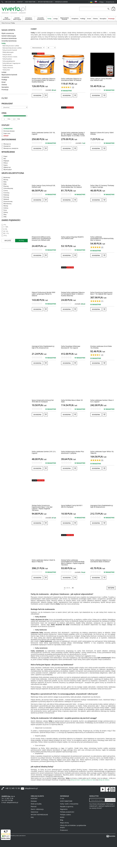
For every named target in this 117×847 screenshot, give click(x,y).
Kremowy (5, 197)
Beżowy (5, 179)
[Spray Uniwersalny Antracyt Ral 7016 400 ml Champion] (43, 401)
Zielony (5, 212)
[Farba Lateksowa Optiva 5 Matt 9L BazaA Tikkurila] (43, 561)
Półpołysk (5, 161)
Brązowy (5, 186)
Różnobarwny (6, 203)
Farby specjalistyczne (9, 61)
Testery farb (6, 70)
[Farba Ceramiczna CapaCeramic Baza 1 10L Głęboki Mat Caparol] (101, 293)
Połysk (4, 156)
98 (72, 588)
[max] (14, 119)
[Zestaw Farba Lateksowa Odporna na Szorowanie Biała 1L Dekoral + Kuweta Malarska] (73, 294)
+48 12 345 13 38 (10, 1)
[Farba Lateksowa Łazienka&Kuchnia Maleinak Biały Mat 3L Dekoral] (102, 238)
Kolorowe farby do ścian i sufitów (12, 48)
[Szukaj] (108, 9)
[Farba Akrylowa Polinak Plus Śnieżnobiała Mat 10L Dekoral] (71, 186)
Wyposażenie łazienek (64, 18)
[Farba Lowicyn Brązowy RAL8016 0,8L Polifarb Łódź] (72, 237)
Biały (4, 184)
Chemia (95, 19)
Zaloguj (101, 1)
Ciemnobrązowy (7, 188)
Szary (4, 210)
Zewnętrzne (6, 146)
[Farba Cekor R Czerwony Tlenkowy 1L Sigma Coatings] (102, 186)
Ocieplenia (75, 19)
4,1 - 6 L (5, 231)
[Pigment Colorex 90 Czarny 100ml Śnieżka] (102, 133)
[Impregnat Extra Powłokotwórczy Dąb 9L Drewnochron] (101, 506)
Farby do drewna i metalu (10, 57)
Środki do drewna (8, 65)
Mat (4, 158)
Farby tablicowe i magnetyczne (11, 63)
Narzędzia (103, 19)
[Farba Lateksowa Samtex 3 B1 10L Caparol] (43, 133)
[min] (4, 119)
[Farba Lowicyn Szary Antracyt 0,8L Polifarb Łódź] (43, 186)
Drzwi (89, 19)
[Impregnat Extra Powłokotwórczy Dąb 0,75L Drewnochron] (43, 347)
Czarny (5, 190)
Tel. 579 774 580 (7, 800)
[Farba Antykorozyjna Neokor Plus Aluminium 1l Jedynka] (72, 452)
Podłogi (82, 19)
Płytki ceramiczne (6, 18)
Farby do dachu (7, 54)
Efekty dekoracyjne (8, 52)
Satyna (5, 165)
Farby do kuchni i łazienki (10, 50)
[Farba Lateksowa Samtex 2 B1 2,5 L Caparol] (44, 452)
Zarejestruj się (110, 1)
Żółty (4, 217)
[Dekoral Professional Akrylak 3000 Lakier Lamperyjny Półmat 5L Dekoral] (43, 294)
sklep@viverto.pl (31, 788)
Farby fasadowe (7, 59)
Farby (49, 19)
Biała (4, 182)
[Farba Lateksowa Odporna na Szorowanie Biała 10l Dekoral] (71, 79)
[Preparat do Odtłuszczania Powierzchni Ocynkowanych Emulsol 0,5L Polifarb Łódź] (41, 238)
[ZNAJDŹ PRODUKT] (92, 9)
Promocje (111, 19)
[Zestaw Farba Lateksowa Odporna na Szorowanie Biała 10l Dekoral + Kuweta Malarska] (43, 80)
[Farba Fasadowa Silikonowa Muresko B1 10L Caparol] (70, 347)
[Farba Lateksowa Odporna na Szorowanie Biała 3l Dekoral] (100, 561)
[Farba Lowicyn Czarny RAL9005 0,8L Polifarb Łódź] (101, 79)
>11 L (4, 235)
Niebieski (5, 199)
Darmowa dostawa (8, 131)
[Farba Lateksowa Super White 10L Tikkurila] (102, 452)
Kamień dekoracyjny (17, 18)
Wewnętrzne (6, 144)
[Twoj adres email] (97, 800)
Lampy (55, 19)
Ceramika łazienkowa (40, 18)
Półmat (5, 163)
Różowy (5, 206)
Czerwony (5, 193)
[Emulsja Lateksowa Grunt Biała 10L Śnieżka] (101, 347)
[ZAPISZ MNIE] (110, 800)
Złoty (4, 214)
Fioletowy (5, 195)
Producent (7, 103)
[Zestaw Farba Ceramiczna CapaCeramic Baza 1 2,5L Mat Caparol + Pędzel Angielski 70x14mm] (42, 507)
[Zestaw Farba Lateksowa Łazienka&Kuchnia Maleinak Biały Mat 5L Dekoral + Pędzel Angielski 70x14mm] (72, 562)
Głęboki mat (6, 167)
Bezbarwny (6, 177)
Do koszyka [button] (37, 95)
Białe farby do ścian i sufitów (11, 46)
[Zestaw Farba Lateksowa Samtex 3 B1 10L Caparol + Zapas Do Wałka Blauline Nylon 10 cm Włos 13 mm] (73, 134)
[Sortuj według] (38, 47)
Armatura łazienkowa (28, 18)
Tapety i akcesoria (8, 67)
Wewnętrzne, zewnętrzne (10, 148)
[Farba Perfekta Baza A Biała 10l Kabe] (72, 401)
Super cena (6, 133)
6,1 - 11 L (5, 233)
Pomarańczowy (7, 201)
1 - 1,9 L (5, 227)
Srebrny (5, 208)
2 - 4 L (4, 229)
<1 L (4, 225)
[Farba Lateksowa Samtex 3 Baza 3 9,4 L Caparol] (102, 401)
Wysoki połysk (7, 169)
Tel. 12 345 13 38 (7, 798)
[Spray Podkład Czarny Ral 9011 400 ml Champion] (71, 506)
